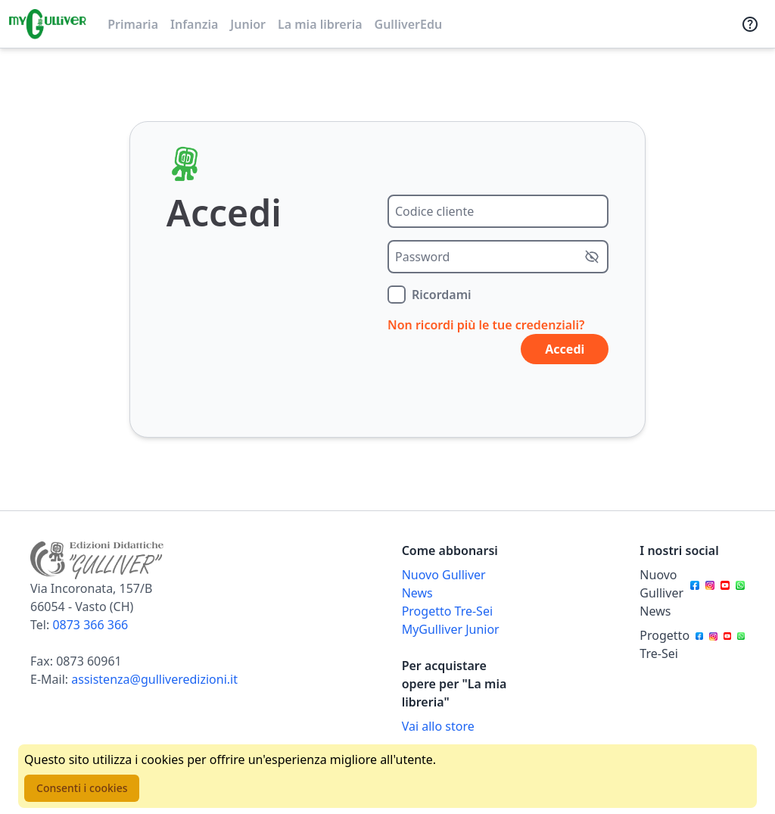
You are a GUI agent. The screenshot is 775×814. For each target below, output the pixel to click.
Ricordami (442, 294)
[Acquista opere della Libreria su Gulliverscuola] (454, 726)
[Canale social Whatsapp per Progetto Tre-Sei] (741, 644)
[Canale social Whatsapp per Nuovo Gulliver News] (740, 593)
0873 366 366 (90, 624)
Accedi (564, 349)
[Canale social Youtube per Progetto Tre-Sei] (727, 644)
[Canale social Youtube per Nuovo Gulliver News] (725, 593)
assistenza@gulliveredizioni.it (154, 679)
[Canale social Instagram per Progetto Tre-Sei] (713, 644)
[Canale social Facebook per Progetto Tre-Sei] (699, 644)
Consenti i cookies (81, 788)
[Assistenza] (750, 24)
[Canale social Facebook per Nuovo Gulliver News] (694, 593)
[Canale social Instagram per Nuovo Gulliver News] (709, 593)
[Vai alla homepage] (47, 24)
